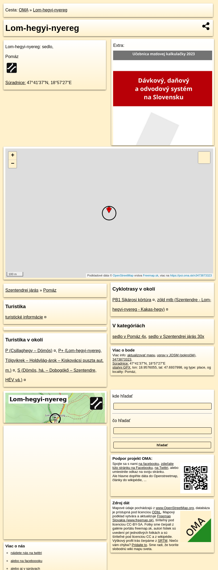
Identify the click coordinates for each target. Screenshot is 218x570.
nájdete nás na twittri (26, 553)
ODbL (156, 512)
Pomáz (49, 290)
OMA (23, 10)
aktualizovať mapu (141, 355)
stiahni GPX (121, 367)
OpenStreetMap (123, 275)
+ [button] (12, 156)
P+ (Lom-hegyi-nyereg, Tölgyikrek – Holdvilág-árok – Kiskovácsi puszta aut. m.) (54, 360)
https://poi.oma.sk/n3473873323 (191, 275)
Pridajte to (139, 545)
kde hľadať (122, 396)
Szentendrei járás (22, 290)
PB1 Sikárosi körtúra (131, 300)
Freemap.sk (150, 275)
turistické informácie (24, 317)
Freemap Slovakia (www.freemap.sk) (141, 518)
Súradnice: (15, 82)
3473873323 (121, 359)
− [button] (12, 164)
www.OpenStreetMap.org (175, 508)
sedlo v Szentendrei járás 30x (176, 336)
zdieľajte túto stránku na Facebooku (143, 466)
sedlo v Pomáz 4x (129, 336)
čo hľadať (121, 420)
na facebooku (148, 464)
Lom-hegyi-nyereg (50, 10)
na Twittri (161, 468)
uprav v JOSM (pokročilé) (176, 355)
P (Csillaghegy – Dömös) (28, 350)
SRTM (162, 541)
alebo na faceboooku (26, 561)
